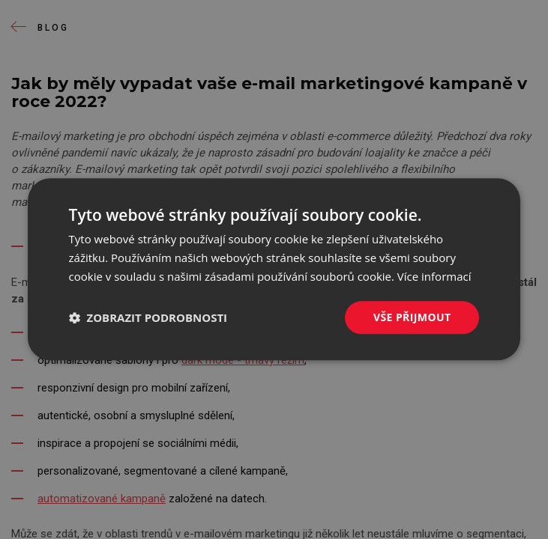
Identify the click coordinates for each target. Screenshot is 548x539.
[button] (148, 317)
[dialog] (274, 269)
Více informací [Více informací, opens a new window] (434, 276)
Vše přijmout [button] (412, 317)
